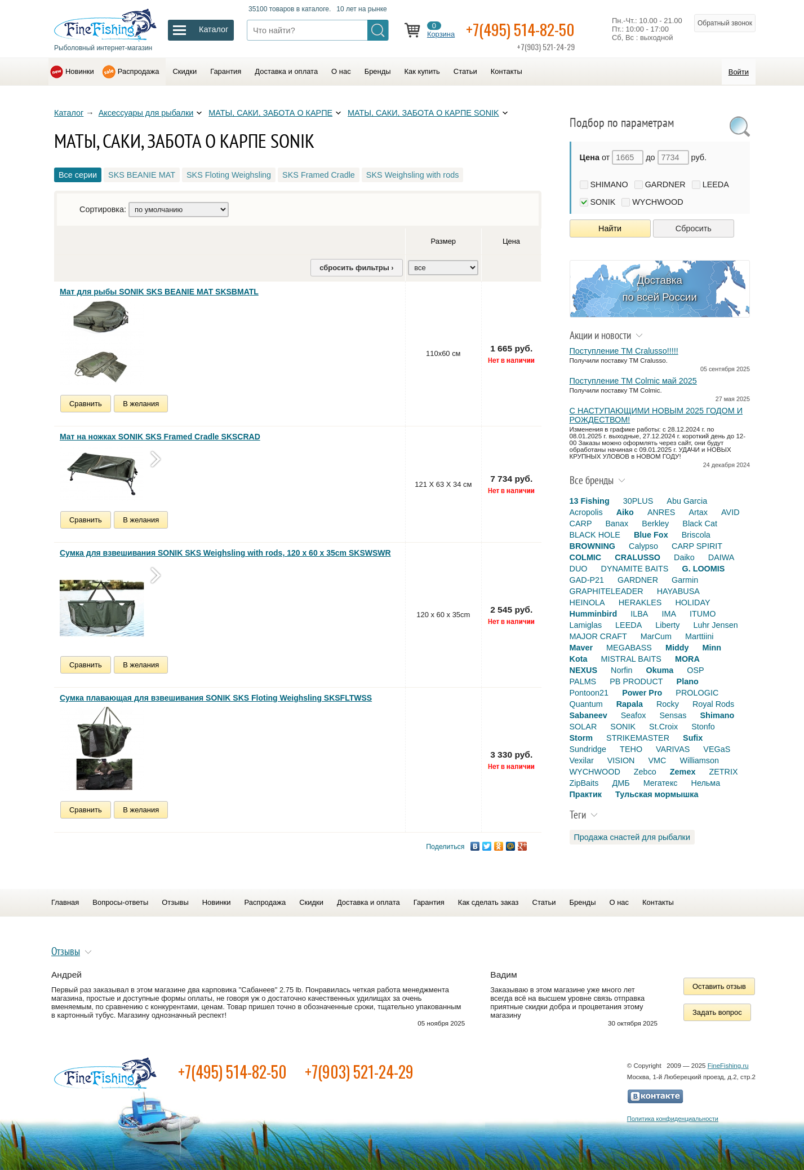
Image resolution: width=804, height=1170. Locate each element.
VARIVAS (673, 749)
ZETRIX (723, 771)
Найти (609, 228)
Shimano (717, 715)
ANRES (661, 512)
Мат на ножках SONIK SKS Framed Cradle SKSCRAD (160, 436)
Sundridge (588, 749)
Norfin (621, 670)
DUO (579, 568)
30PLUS (638, 500)
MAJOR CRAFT (598, 636)
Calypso (643, 546)
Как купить (422, 71)
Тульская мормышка (657, 794)
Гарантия (225, 71)
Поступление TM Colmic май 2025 (633, 380)
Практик (586, 794)
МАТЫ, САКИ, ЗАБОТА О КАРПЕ (270, 112)
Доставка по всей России (659, 288)
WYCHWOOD (657, 201)
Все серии (78, 174)
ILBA (639, 613)
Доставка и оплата (286, 71)
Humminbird (594, 613)
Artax (698, 512)
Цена (511, 241)
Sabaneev (588, 715)
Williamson (699, 760)
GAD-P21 (587, 579)
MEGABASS (629, 647)
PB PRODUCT (636, 681)
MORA (687, 658)
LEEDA (716, 184)
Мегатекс (660, 783)
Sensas (673, 715)
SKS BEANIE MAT (141, 174)
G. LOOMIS (703, 568)
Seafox (633, 715)
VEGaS (716, 749)
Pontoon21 (589, 692)
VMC (657, 760)
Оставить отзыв (719, 986)
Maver (581, 647)
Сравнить (85, 403)
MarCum (656, 636)
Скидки (184, 71)
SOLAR (583, 726)
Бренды (378, 71)
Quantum (586, 704)
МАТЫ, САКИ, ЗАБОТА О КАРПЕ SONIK (423, 112)
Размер (443, 241)
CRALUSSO (637, 557)
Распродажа (138, 71)
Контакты (506, 71)
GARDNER (665, 184)
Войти (739, 72)
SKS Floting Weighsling (228, 174)
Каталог (68, 112)
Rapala (629, 704)
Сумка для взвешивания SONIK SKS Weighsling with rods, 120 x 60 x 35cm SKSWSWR (225, 552)
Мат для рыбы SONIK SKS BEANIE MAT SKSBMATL (159, 291)
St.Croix (663, 726)
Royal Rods (713, 704)
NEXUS (584, 670)
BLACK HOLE (595, 534)
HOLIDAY (692, 602)
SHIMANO (609, 184)
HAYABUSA (678, 591)
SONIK (603, 201)
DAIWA (721, 557)
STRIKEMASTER (637, 737)
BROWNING (593, 546)
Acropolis (586, 512)
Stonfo (703, 726)
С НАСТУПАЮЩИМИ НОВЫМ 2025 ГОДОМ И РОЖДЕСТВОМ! (656, 415)
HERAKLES (640, 602)
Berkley (655, 523)
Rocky (667, 704)
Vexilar (582, 760)
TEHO (631, 749)
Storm (581, 737)
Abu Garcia (687, 500)
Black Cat (699, 523)
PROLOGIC (697, 692)
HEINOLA (587, 602)
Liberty (667, 625)
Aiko (625, 512)
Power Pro (642, 692)
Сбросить (694, 228)
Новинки (79, 71)
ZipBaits (584, 783)
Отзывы (175, 902)
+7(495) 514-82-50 (520, 29)
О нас (341, 71)
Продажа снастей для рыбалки (632, 837)
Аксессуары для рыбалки (146, 112)
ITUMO (703, 613)
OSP (695, 670)
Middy (677, 647)
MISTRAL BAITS (631, 658)
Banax (616, 523)
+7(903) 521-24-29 (359, 1071)
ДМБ (620, 783)
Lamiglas (586, 625)
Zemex (683, 771)
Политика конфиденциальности (672, 1118)
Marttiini (699, 636)
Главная (65, 902)
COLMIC (586, 557)
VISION (621, 760)
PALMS (583, 681)
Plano (688, 681)
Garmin (685, 579)
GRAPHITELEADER (606, 591)
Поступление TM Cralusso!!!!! (624, 350)
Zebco (645, 771)
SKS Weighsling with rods (412, 174)
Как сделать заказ (488, 902)
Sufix (693, 737)
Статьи (465, 71)
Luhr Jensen (716, 625)
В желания (141, 403)
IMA (668, 613)
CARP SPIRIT (697, 546)
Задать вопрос (717, 1012)
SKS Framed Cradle (318, 174)
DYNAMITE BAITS (634, 568)
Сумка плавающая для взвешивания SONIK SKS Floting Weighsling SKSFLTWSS (216, 697)
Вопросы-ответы (120, 902)
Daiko (684, 557)
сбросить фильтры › (356, 267)
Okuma (659, 670)
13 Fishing (590, 500)
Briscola (696, 534)
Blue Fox (651, 534)
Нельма (706, 783)
